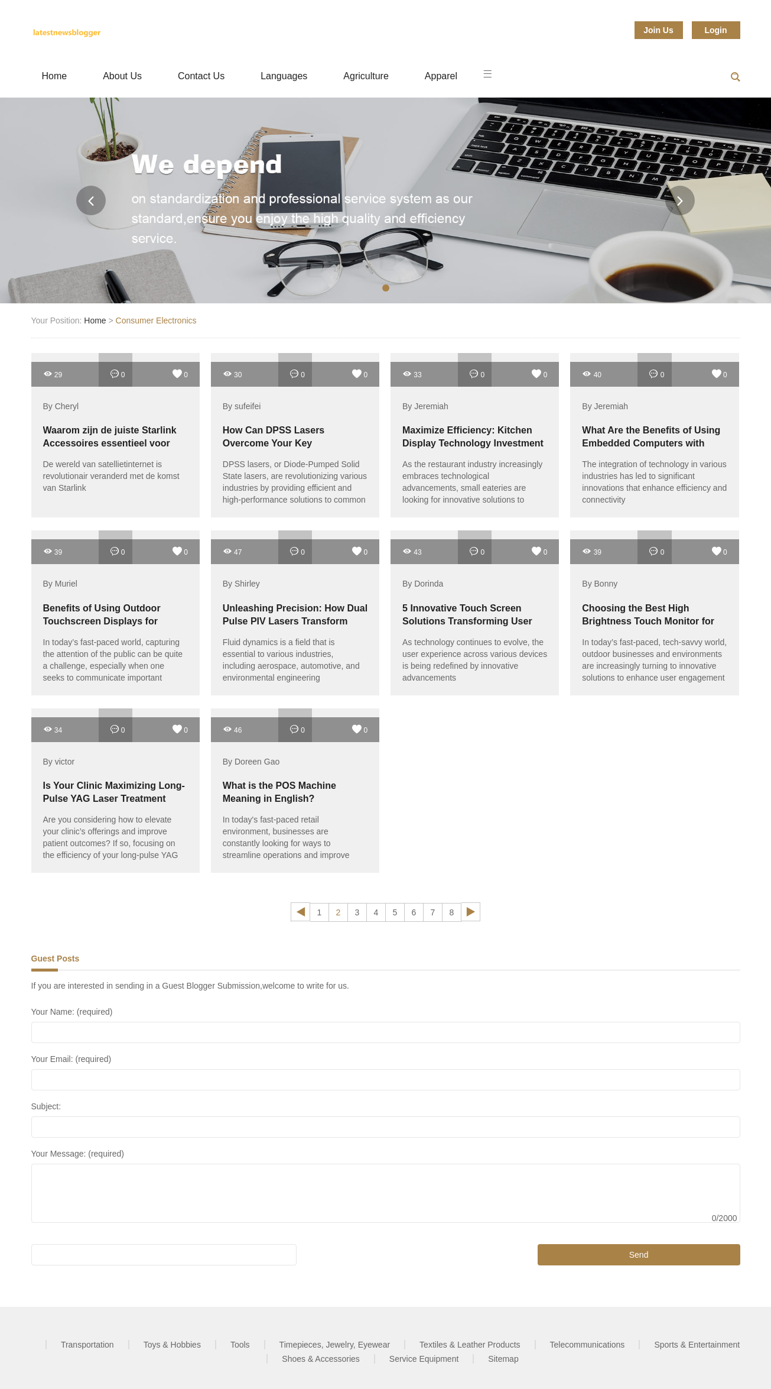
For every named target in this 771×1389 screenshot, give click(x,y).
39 (53, 551)
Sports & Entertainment (697, 1344)
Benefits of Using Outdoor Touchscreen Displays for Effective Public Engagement (108, 621)
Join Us (658, 30)
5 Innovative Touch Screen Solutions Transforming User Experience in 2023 (467, 621)
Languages (284, 76)
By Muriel (60, 584)
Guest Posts (55, 958)
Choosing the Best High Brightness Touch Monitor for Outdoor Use (648, 621)
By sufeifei (242, 406)
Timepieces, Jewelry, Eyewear (335, 1344)
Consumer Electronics (156, 320)
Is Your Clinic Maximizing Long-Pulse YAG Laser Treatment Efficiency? (114, 799)
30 (232, 374)
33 (412, 374)
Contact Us (201, 76)
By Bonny (599, 584)
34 (53, 729)
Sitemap (503, 1359)
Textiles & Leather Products (469, 1344)
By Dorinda (422, 584)
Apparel (441, 76)
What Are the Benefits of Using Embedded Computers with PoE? (651, 443)
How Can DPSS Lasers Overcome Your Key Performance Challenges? (281, 443)
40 (591, 374)
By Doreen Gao (251, 761)
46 (232, 729)
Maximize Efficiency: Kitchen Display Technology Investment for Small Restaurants (473, 443)
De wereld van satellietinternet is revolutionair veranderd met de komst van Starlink (111, 476)
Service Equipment (424, 1359)
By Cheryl (61, 406)
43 (412, 551)
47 (232, 551)
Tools (240, 1344)
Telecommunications (587, 1344)
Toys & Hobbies (172, 1344)
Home (54, 76)
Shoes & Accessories (321, 1359)
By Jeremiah (425, 406)
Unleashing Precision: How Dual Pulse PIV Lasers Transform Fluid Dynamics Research (295, 621)
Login (715, 30)
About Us (122, 76)
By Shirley (241, 584)
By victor (59, 761)
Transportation (87, 1344)
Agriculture (365, 76)
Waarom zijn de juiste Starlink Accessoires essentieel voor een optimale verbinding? (110, 443)
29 (53, 374)
